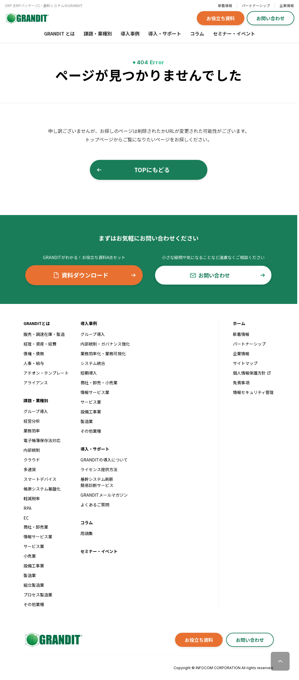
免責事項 (241, 382)
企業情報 (287, 5)
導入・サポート (164, 33)
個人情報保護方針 (252, 373)
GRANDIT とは (59, 33)
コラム (197, 33)
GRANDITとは (36, 323)
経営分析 (31, 421)
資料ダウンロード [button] (94, 275)
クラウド (31, 460)
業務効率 (31, 431)
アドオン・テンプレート (46, 373)
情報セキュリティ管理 (253, 392)
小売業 (29, 556)
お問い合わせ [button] (270, 18)
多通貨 (29, 469)
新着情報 (225, 5)
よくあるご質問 (94, 505)
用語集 (86, 533)
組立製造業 (33, 585)
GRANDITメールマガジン (104, 495)
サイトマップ (245, 363)
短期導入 (88, 373)
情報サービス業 (37, 536)
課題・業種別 (98, 33)
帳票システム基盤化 (42, 489)
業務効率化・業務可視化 (103, 353)
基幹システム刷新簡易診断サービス (96, 482)
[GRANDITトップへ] (52, 640)
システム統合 (92, 363)
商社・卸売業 (35, 527)
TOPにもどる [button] (133, 169)
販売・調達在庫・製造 (44, 334)
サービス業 (33, 546)
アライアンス (35, 382)
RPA (27, 508)
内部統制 (31, 450)
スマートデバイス (39, 479)
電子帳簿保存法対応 (42, 440)
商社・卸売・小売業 (98, 382)
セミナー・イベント (234, 33)
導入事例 (130, 33)
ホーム (239, 323)
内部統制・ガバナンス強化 (105, 344)
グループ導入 (35, 411)
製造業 (29, 575)
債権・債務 (33, 353)
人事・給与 (33, 363)
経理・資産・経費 (39, 344)
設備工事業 (33, 566)
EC (26, 518)
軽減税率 (31, 498)
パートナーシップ (256, 5)
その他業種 (33, 604)
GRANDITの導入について (104, 460)
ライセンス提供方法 (98, 469)
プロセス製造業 (37, 595)
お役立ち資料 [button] (220, 18)
